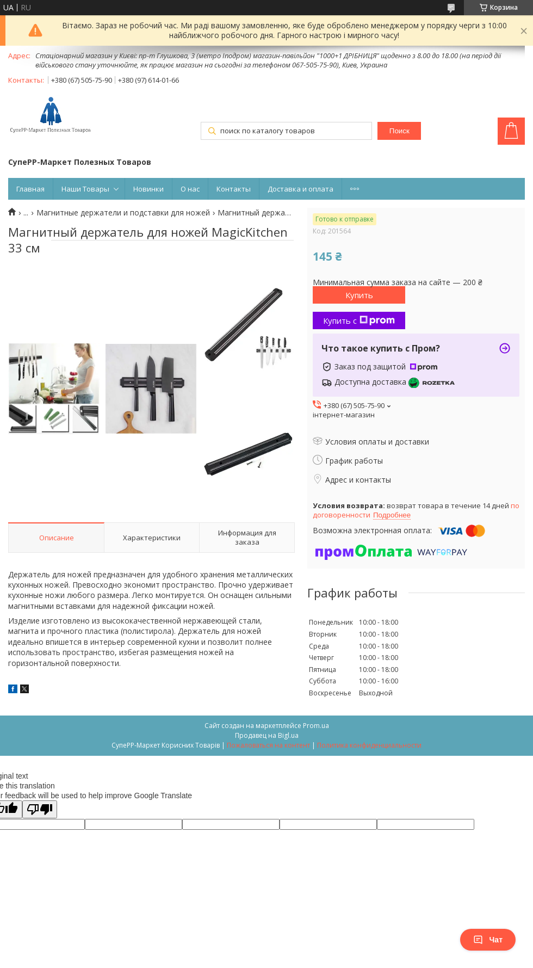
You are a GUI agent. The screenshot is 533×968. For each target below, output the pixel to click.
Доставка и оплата (300, 189)
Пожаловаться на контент (268, 745)
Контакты (233, 189)
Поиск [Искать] (399, 131)
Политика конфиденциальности (369, 745)
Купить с (359, 320)
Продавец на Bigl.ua (267, 735)
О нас (190, 189)
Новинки (148, 189)
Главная (30, 189)
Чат (488, 940)
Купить (359, 294)
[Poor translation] (39, 809)
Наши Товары (85, 189)
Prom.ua (316, 725)
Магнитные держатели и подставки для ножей (123, 213)
